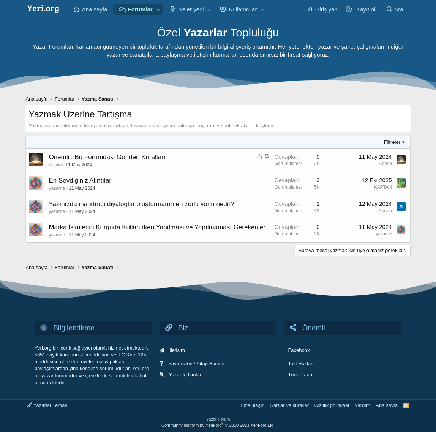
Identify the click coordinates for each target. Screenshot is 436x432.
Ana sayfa (94, 9)
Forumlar (140, 9)
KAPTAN (383, 187)
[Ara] (394, 9)
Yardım (362, 405)
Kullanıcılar (243, 9)
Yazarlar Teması (47, 405)
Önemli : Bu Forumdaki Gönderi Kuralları (107, 157)
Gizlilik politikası (331, 405)
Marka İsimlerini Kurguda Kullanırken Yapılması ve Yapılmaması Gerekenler (157, 227)
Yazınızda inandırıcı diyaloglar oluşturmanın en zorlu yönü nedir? (141, 204)
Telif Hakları (301, 363)
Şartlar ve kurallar (289, 405)
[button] (158, 9)
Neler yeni (191, 9)
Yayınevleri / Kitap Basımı (196, 363)
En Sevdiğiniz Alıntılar (80, 180)
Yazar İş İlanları (185, 374)
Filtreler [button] (392, 142)
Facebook (299, 350)
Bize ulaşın (252, 405)
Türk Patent (300, 374)
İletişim (177, 350)
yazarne (57, 188)
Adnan (385, 210)
